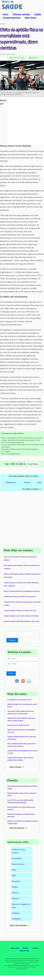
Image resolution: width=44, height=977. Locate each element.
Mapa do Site (24, 951)
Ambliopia (16, 913)
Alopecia (15, 893)
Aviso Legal (15, 948)
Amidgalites (16, 919)
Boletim (25, 948)
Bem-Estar (30, 17)
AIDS (14, 875)
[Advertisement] (22, 121)
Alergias (15, 887)
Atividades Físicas (11, 482)
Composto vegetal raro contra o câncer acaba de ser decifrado (21, 616)
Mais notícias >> (17, 767)
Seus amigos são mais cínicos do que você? (19, 700)
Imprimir (34, 58)
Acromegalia (16, 858)
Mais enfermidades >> (20, 925)
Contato (35, 948)
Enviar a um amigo (18, 58)
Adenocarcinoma (18, 864)
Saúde (37, 14)
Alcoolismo (16, 881)
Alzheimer (16, 898)
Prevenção (27, 482)
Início (5, 14)
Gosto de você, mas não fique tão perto (18, 725)
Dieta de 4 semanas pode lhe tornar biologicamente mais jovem (22, 591)
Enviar (11, 673)
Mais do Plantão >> (18, 828)
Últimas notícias (21, 14)
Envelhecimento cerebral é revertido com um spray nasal (20, 596)
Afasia (14, 870)
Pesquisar (12, 640)
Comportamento (11, 17)
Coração (39, 482)
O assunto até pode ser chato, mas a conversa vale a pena (20, 610)
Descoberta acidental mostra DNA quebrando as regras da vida (21, 621)
